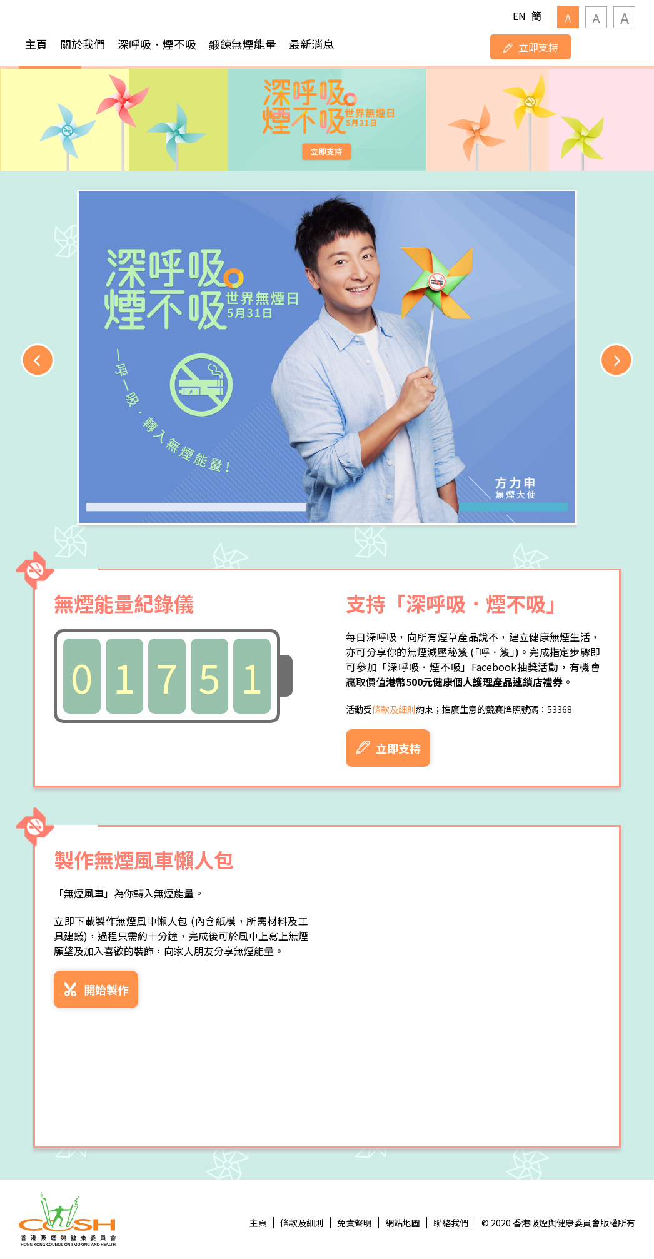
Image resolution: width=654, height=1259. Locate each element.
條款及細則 (394, 709)
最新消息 (311, 44)
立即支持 (530, 46)
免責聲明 (354, 1222)
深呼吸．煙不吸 (157, 44)
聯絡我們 (450, 1222)
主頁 (36, 44)
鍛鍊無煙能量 (242, 44)
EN (519, 15)
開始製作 (96, 989)
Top (602, 1207)
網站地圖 (402, 1222)
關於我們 (82, 44)
